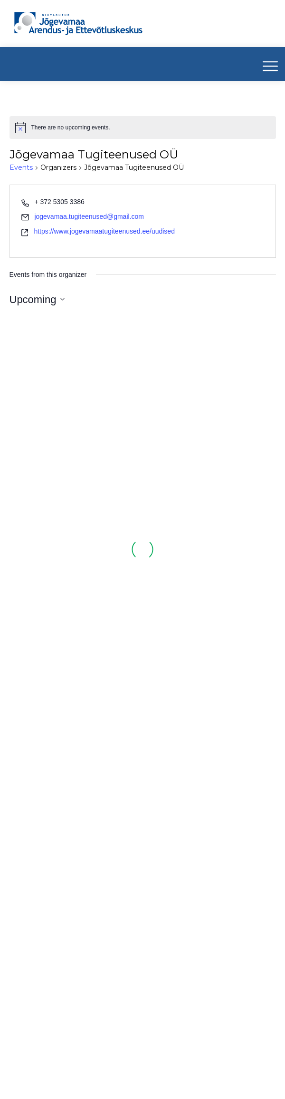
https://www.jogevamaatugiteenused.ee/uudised (104, 231)
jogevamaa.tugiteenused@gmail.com (89, 216)
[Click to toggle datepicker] (37, 299)
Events (21, 167)
